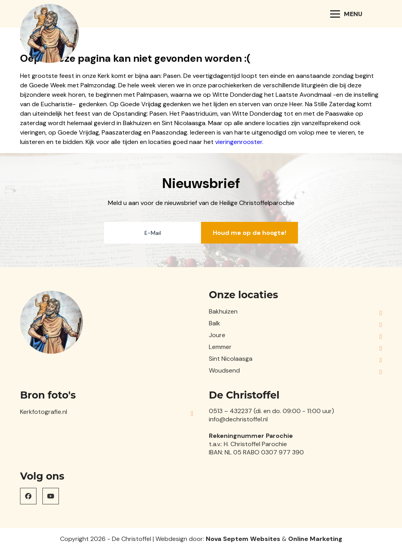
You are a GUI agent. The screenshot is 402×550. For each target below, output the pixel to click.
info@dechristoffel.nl (238, 419)
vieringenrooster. (239, 142)
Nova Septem (227, 539)
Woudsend (224, 370)
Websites (265, 539)
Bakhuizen (223, 311)
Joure (217, 335)
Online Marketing (315, 539)
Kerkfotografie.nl (43, 412)
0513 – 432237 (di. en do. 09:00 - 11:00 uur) (271, 411)
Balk (214, 323)
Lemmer (220, 347)
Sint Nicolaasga (230, 358)
